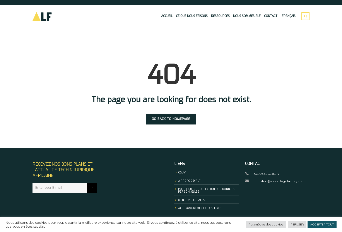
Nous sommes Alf (247, 16)
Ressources (220, 16)
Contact (270, 16)
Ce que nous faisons (192, 16)
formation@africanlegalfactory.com (279, 181)
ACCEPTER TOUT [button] (322, 224)
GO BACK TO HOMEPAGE (171, 119)
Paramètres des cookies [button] (266, 224)
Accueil (167, 16)
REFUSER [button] (297, 224)
